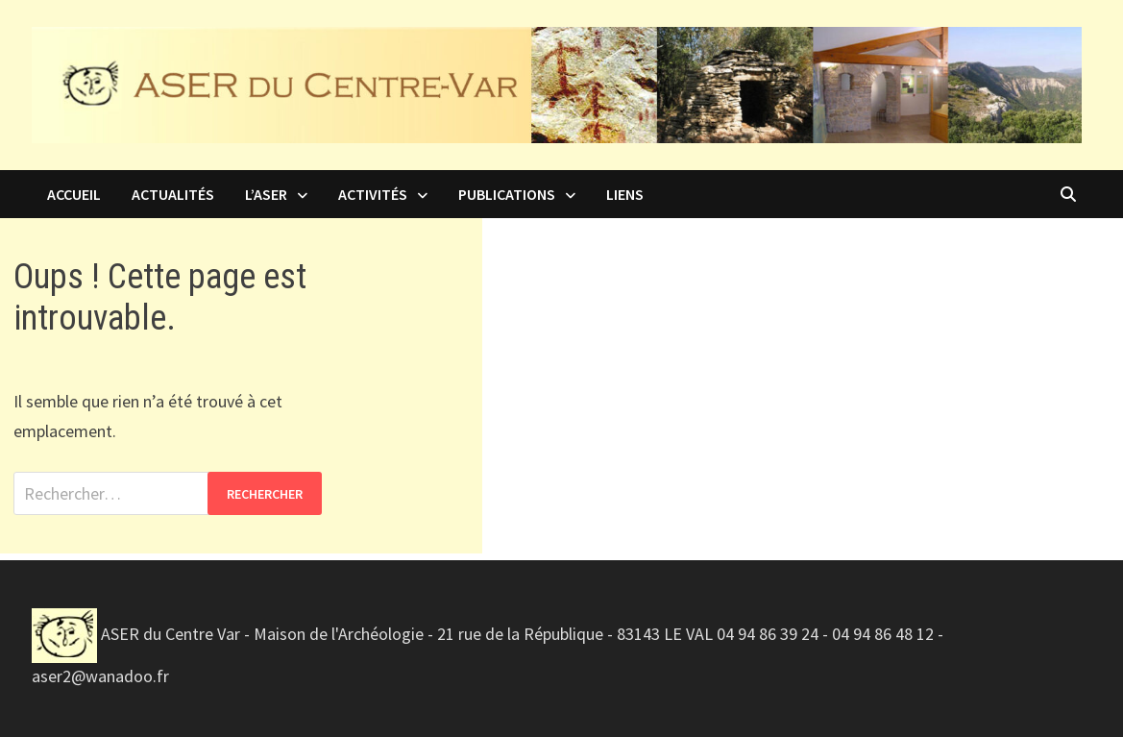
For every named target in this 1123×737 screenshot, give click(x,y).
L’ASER (266, 194)
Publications (506, 194)
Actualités (173, 194)
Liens (625, 194)
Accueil (74, 194)
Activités (372, 194)
